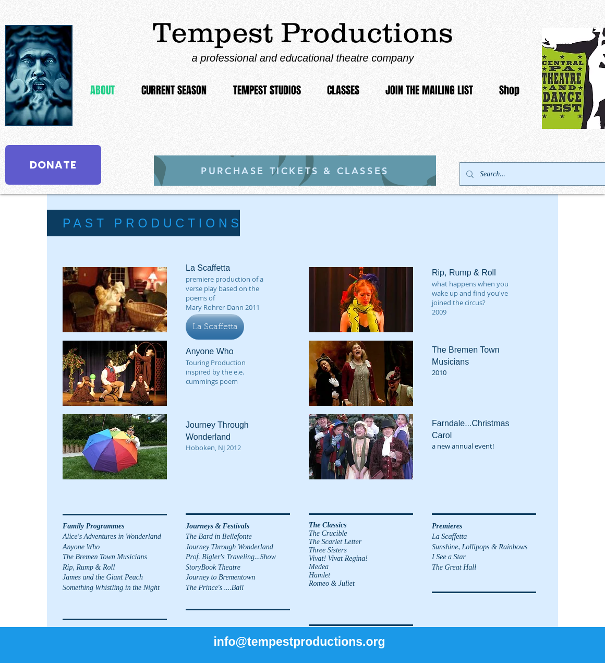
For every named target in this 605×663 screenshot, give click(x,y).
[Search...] (538, 174)
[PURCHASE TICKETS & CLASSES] (295, 170)
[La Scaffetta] (215, 327)
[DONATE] (53, 165)
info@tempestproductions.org (299, 641)
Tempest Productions (303, 32)
